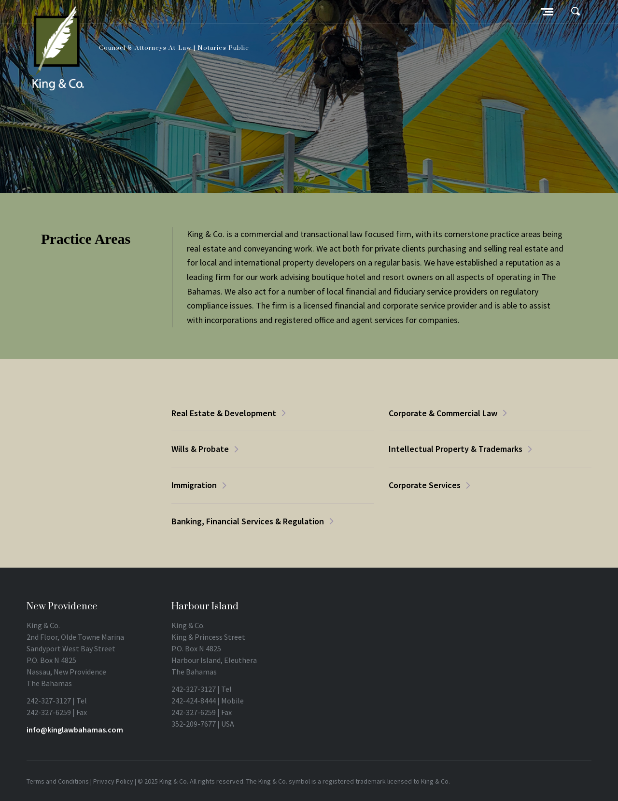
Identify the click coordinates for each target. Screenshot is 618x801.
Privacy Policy (113, 781)
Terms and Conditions (58, 781)
